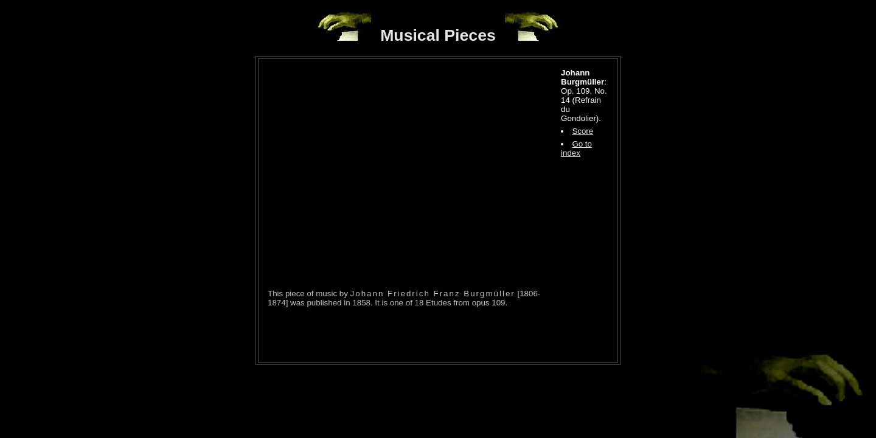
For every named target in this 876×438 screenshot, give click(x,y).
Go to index (576, 148)
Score (582, 131)
